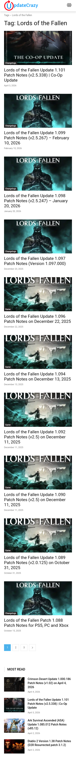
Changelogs (10, 63)
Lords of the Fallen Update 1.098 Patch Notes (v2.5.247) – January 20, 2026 (36, 200)
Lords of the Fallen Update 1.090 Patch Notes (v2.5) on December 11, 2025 (35, 499)
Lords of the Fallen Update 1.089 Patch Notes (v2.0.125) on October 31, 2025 (37, 562)
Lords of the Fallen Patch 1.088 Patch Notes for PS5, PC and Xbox (36, 623)
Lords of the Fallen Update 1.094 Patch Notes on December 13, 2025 (37, 377)
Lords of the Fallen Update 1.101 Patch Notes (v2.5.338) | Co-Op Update (34, 75)
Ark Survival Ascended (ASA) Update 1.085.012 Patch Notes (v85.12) (47, 724)
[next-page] (32, 647)
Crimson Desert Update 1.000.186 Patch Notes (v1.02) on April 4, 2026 (49, 683)
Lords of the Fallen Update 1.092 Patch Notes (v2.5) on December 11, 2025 (35, 436)
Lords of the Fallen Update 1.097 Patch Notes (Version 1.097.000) (35, 261)
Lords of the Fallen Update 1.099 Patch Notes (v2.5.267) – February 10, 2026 (36, 137)
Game (8, 309)
